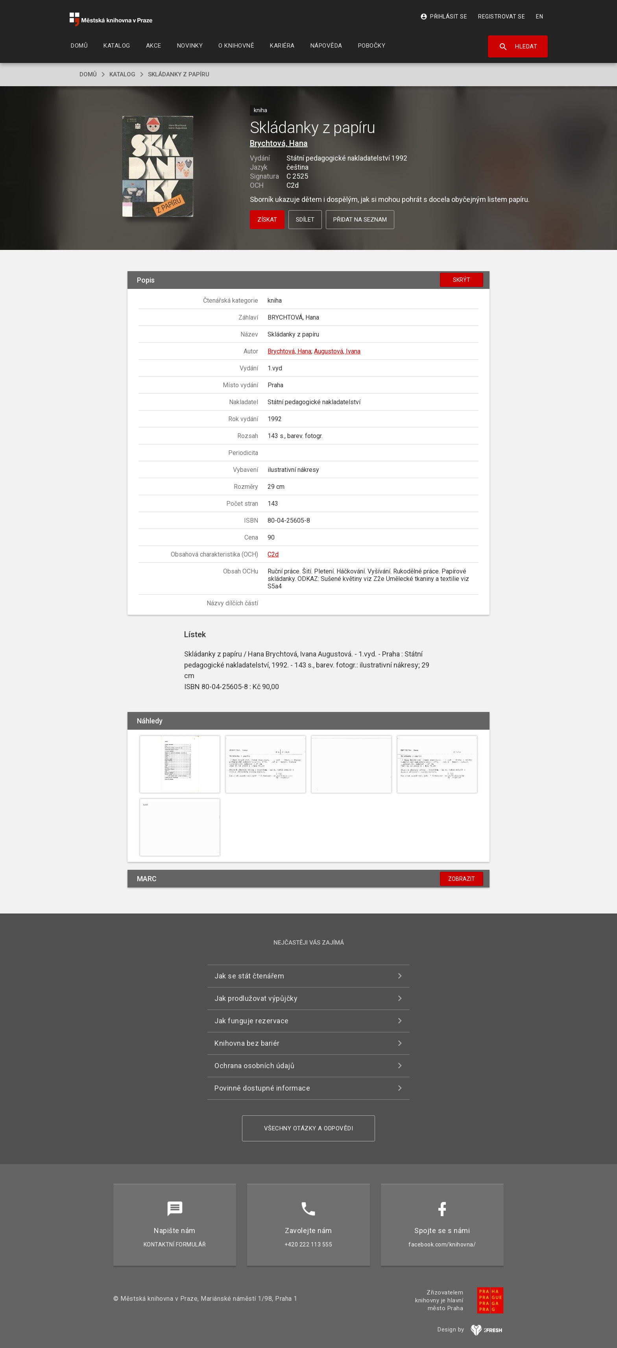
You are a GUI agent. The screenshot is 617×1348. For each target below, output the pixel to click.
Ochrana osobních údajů (254, 1065)
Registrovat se (501, 16)
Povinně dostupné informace (262, 1088)
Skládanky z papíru (178, 74)
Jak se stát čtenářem (249, 976)
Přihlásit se (443, 16)
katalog (122, 74)
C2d (273, 554)
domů (88, 74)
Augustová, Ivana (337, 351)
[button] (158, 167)
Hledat (518, 47)
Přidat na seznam (360, 219)
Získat (267, 219)
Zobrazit (461, 879)
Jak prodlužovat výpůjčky (255, 998)
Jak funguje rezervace (251, 1021)
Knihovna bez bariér (247, 1043)
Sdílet (305, 219)
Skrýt (461, 280)
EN (539, 16)
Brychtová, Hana (279, 143)
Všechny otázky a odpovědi (308, 1128)
